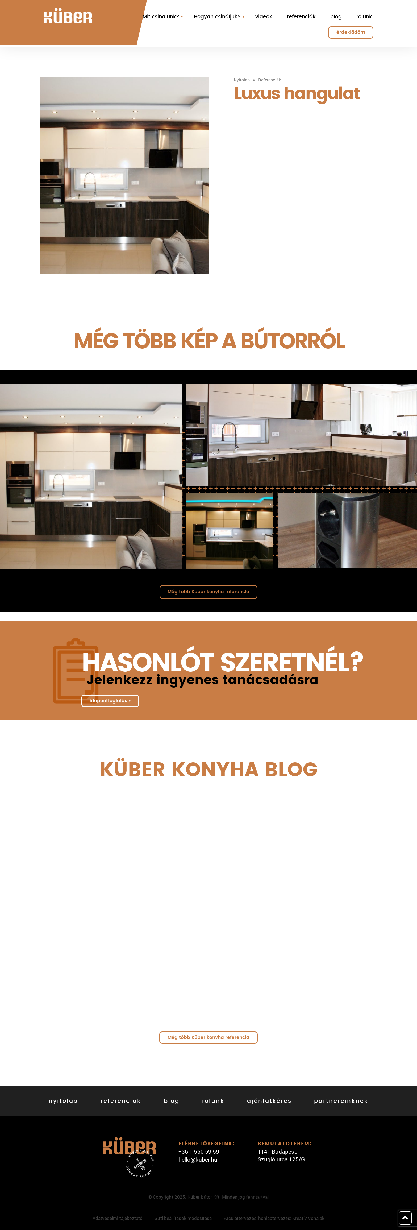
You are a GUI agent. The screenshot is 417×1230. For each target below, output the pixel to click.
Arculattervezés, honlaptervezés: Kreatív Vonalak (274, 1218)
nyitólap (63, 1101)
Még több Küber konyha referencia (208, 591)
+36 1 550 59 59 (198, 1151)
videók (263, 16)
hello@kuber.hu (197, 1159)
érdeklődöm (350, 32)
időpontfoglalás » (110, 701)
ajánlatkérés (269, 1101)
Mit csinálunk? (161, 16)
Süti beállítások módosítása (183, 1218)
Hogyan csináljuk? (217, 16)
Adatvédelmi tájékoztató (118, 1218)
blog (336, 16)
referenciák (301, 16)
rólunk (364, 16)
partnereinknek (341, 1101)
